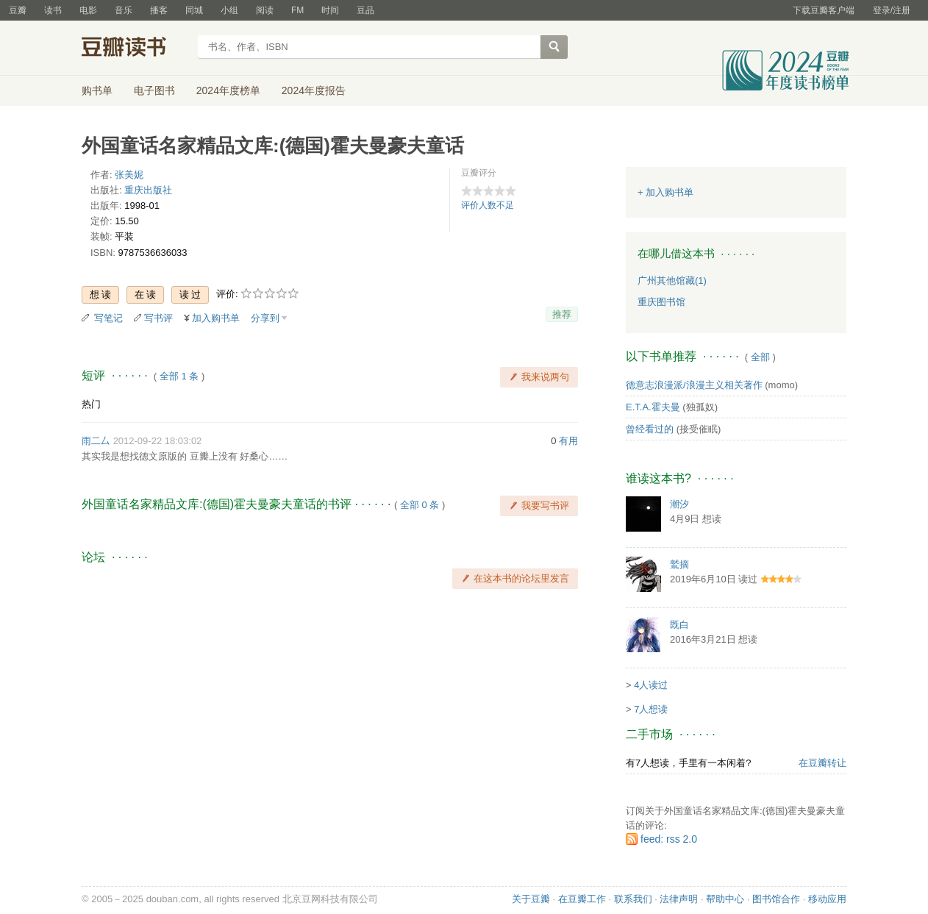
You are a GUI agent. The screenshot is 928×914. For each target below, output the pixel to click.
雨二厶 (96, 440)
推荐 (561, 314)
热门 (91, 404)
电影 (88, 10)
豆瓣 (17, 10)
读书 (53, 10)
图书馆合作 (776, 898)
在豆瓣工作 (582, 898)
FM (297, 10)
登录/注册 (891, 10)
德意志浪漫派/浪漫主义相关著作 (694, 384)
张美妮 (129, 174)
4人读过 (651, 684)
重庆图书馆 (661, 301)
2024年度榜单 (228, 90)
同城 (194, 10)
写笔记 (108, 318)
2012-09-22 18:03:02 (157, 440)
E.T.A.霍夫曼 (653, 407)
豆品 (365, 10)
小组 (229, 10)
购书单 (97, 90)
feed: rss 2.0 (668, 839)
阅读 (265, 10)
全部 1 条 (179, 376)
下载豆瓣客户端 (823, 10)
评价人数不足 (487, 205)
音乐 (123, 10)
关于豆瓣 (531, 898)
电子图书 (154, 90)
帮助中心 (725, 898)
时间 (330, 10)
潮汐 (679, 504)
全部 (760, 357)
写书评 (158, 318)
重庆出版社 (148, 190)
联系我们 (633, 898)
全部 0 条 (419, 504)
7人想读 (651, 709)
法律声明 (679, 898)
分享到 (265, 318)
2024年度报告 (314, 90)
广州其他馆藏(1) (672, 280)
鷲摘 (679, 564)
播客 (159, 10)
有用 (568, 440)
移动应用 (827, 898)
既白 (679, 624)
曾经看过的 (650, 429)
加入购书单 (216, 318)
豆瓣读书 (135, 48)
